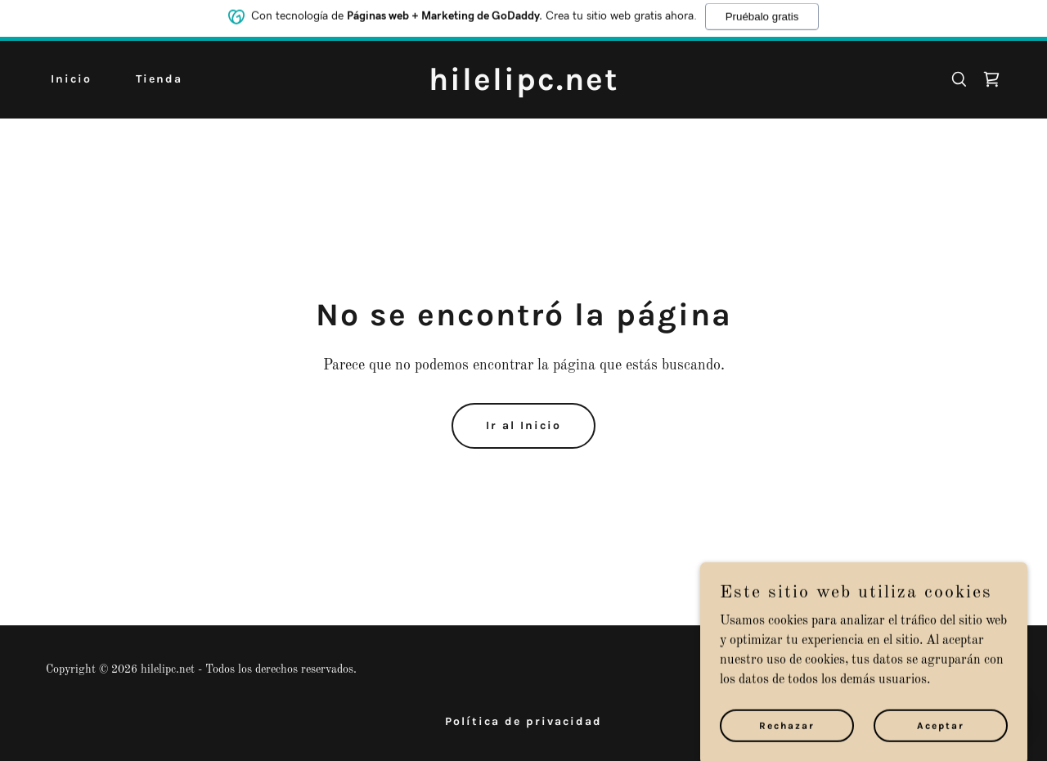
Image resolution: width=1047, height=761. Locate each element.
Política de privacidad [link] (523, 721)
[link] (523, 86)
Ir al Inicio (523, 425)
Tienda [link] (159, 79)
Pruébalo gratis (762, 13)
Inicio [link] (71, 79)
